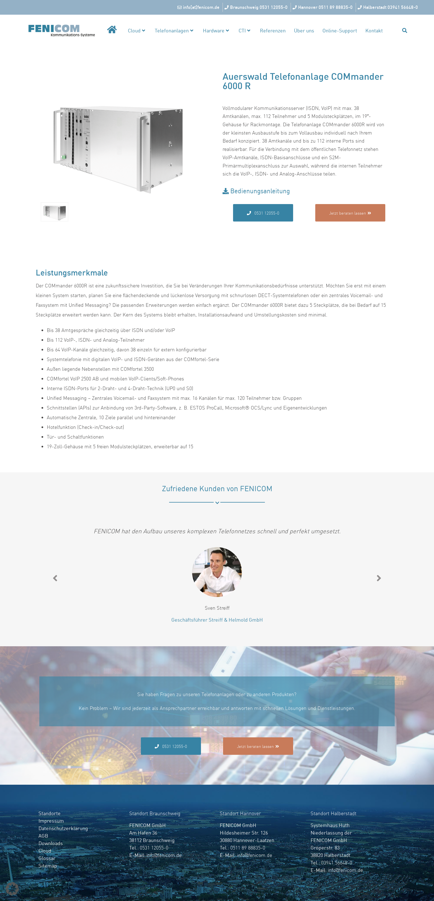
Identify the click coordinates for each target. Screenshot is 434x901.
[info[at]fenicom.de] (199, 7)
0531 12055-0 (154, 848)
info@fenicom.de (164, 855)
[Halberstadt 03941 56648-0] (388, 7)
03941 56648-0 (336, 862)
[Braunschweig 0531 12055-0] (256, 7)
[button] (55, 578)
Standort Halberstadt (333, 813)
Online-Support (339, 30)
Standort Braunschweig (154, 813)
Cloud (136, 30)
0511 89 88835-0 (247, 848)
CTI (244, 30)
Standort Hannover (240, 813)
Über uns (304, 30)
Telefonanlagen (174, 30)
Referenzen (273, 30)
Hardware (216, 30)
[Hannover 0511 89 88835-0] (323, 7)
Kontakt (374, 30)
